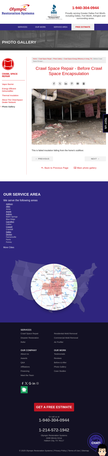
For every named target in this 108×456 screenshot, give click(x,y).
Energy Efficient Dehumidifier (9, 89)
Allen (8, 207)
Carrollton (10, 222)
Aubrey (9, 214)
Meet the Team (27, 375)
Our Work (40, 27)
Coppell (9, 227)
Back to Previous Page (54, 167)
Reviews (58, 358)
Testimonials (59, 354)
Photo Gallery (8, 106)
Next (95, 159)
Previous (42, 159)
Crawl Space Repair (10, 75)
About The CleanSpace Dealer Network (12, 101)
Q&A (23, 362)
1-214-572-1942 (54, 430)
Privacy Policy (60, 450)
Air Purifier (58, 342)
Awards (24, 358)
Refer (23, 342)
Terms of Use (74, 450)
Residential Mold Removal (65, 333)
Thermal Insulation (10, 95)
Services (22, 27)
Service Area (60, 27)
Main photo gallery (85, 167)
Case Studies (60, 371)
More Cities (8, 247)
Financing (25, 371)
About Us (25, 354)
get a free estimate (54, 407)
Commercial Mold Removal (66, 338)
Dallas (8, 232)
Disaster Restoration (30, 338)
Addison (9, 204)
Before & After (60, 362)
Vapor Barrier (8, 84)
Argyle (8, 212)
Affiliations (25, 367)
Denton (9, 234)
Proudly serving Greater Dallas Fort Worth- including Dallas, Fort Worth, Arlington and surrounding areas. (85, 15)
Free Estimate (82, 27)
